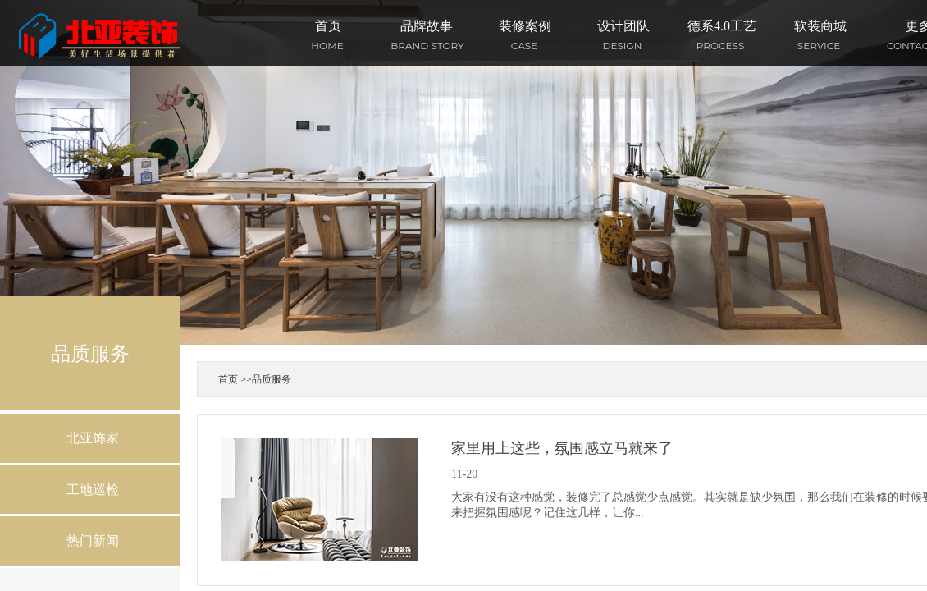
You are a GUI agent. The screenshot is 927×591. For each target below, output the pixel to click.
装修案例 (525, 26)
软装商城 (820, 26)
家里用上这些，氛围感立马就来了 (562, 448)
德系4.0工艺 (721, 26)
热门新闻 (92, 540)
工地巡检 (92, 490)
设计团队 (623, 26)
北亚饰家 (92, 438)
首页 (328, 26)
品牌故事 (426, 26)
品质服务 (271, 379)
